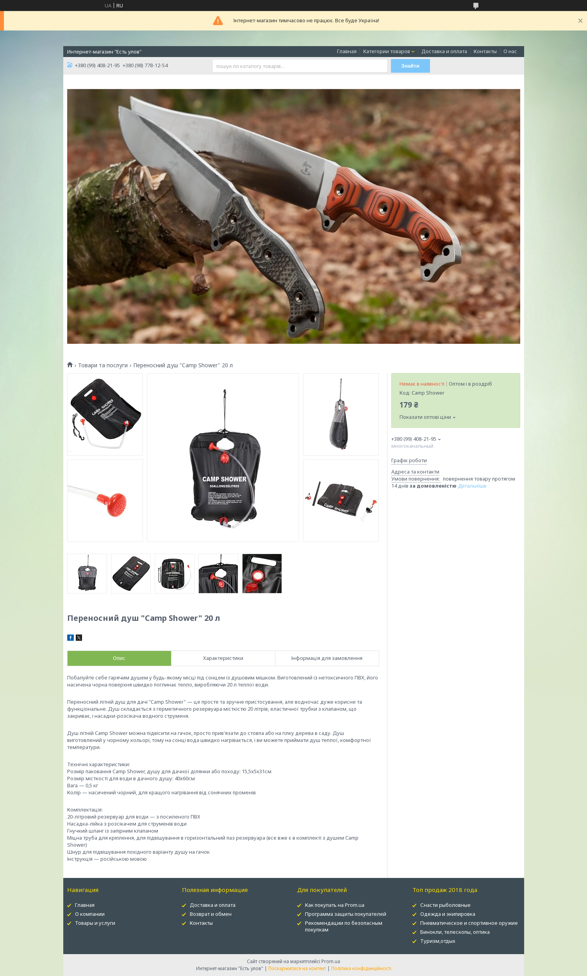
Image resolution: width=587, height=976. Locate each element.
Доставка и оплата (444, 51)
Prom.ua (330, 961)
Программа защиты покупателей (345, 913)
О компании (90, 913)
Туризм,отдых (437, 940)
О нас (510, 51)
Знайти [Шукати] (410, 66)
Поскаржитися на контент (297, 968)
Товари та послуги (103, 365)
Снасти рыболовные (445, 904)
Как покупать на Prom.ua (334, 904)
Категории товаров (386, 51)
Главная (347, 51)
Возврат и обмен (211, 913)
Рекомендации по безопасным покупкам (343, 926)
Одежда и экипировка (447, 913)
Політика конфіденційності (361, 968)
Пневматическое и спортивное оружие (469, 922)
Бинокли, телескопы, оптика (455, 931)
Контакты (485, 51)
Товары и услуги (95, 922)
